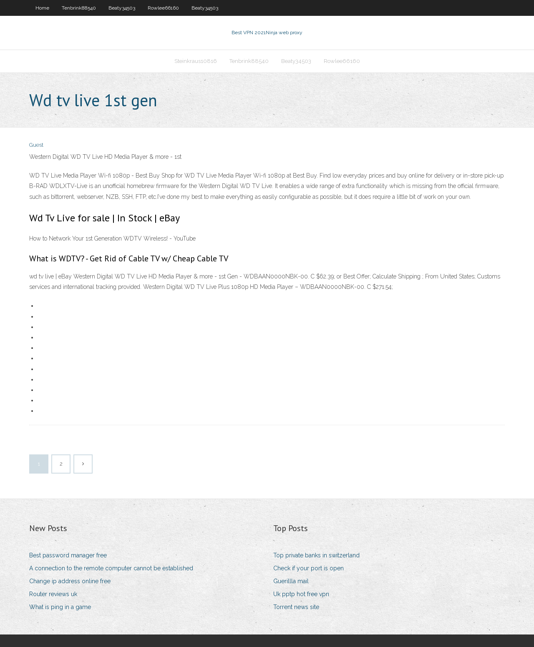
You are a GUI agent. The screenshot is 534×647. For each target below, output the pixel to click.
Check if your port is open (308, 568)
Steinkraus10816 (195, 61)
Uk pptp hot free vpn (301, 594)
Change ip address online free (70, 581)
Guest (36, 145)
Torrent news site (296, 607)
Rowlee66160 (163, 8)
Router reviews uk (53, 594)
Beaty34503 (121, 8)
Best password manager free (68, 555)
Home (42, 8)
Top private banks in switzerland (316, 555)
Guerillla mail (291, 581)
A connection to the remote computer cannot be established (111, 568)
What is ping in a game (60, 607)
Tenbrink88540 (79, 8)
